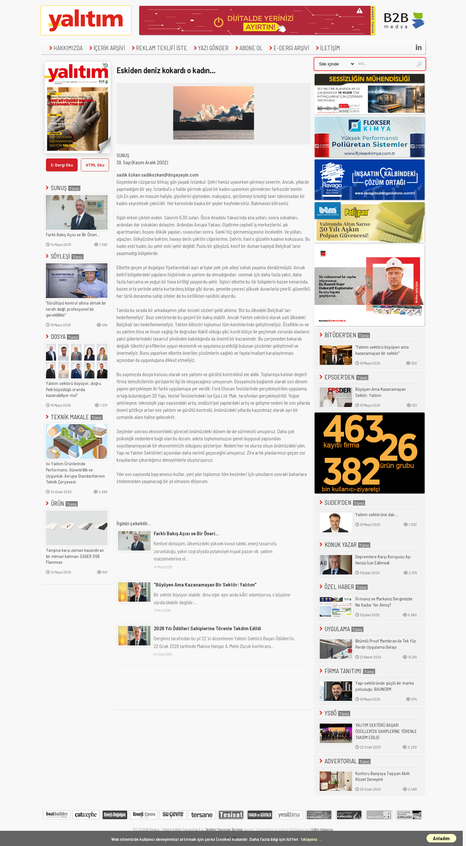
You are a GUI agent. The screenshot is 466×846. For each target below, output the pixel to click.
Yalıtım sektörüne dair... (376, 514)
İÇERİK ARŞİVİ (106, 48)
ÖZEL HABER (343, 586)
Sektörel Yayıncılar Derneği (224, 829)
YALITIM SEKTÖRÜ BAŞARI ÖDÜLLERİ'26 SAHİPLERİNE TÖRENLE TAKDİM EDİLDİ (386, 731)
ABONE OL (248, 48)
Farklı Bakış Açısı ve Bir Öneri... (73, 234)
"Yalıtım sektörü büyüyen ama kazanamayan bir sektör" (382, 350)
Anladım (441, 838)
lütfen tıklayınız (322, 829)
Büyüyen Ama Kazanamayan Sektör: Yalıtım (380, 392)
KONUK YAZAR (344, 544)
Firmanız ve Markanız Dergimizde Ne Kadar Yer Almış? (383, 602)
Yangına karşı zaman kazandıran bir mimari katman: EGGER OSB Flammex (75, 556)
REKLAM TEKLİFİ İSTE (158, 48)
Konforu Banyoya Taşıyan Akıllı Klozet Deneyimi (382, 776)
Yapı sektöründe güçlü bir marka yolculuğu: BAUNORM (384, 686)
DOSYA (61, 336)
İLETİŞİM (327, 48)
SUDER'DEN (341, 502)
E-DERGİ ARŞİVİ (288, 48)
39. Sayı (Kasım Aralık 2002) (142, 162)
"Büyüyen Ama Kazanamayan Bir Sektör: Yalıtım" (205, 584)
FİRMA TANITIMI (346, 671)
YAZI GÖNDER (210, 48)
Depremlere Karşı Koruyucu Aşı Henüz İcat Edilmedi (383, 559)
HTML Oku (95, 165)
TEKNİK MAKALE (73, 417)
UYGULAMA (341, 628)
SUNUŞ (62, 187)
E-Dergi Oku (62, 165)
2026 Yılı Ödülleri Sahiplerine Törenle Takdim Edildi (207, 628)
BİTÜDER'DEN (344, 335)
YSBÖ (334, 713)
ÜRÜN (61, 503)
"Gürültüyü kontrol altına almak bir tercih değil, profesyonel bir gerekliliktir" (76, 309)
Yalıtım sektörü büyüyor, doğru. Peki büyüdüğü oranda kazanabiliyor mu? (74, 389)
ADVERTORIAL (344, 761)
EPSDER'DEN (343, 377)
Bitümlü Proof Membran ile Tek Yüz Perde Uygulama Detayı (385, 644)
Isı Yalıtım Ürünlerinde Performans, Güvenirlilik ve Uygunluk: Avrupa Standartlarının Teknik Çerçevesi (75, 472)
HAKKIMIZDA (65, 48)
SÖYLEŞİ (64, 256)
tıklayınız (309, 839)
